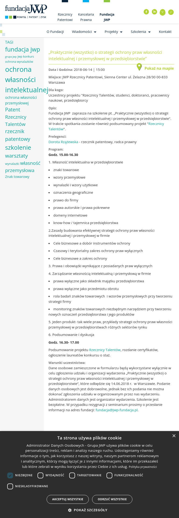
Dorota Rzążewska (63, 141)
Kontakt (165, 31)
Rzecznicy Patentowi (64, 17)
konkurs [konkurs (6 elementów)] (28, 57)
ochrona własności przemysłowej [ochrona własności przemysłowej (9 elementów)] (21, 100)
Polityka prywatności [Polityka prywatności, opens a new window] (143, 467)
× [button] (174, 436)
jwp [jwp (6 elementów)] (19, 57)
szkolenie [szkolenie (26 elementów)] (18, 147)
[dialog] (89, 474)
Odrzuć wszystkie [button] (112, 499)
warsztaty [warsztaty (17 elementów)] (16, 155)
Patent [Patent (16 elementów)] (12, 109)
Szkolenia (138, 31)
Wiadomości (82, 31)
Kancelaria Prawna (86, 17)
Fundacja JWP (107, 17)
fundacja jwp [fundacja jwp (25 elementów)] (22, 49)
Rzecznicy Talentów (105, 349)
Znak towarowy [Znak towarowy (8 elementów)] (17, 176)
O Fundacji (55, 31)
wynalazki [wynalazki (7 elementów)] (12, 164)
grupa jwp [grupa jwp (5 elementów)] (11, 56)
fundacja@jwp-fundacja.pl (117, 409)
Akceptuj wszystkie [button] (67, 499)
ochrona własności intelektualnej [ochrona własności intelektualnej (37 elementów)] (26, 79)
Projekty (111, 31)
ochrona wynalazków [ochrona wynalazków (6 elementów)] (19, 62)
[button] (89, 510)
